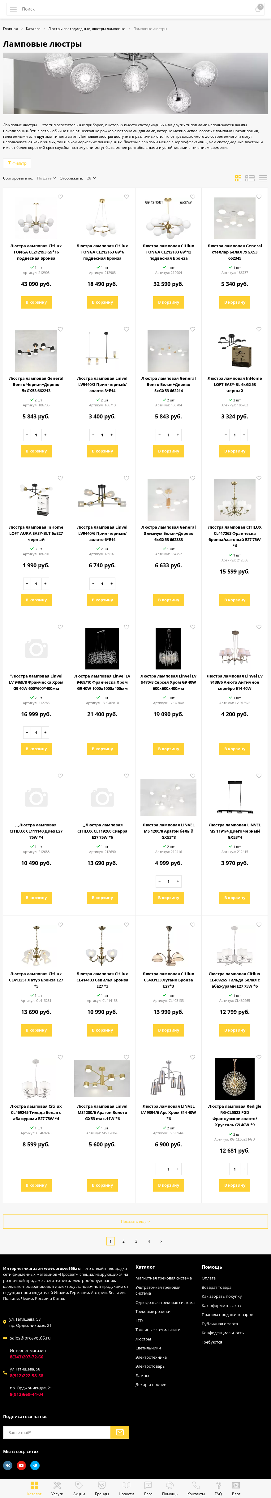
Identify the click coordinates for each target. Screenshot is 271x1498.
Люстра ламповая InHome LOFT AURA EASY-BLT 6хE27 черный (36, 533)
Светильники (148, 1348)
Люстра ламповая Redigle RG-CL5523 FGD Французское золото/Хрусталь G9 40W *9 (234, 1115)
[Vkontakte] (7, 1465)
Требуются (212, 1342)
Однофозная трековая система (165, 1302)
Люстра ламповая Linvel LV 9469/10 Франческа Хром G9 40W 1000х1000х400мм (102, 682)
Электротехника (151, 1357)
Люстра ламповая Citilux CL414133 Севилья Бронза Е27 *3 (102, 980)
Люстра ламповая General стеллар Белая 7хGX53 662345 (235, 252)
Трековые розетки (153, 1311)
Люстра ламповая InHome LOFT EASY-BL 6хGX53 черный (235, 384)
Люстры (143, 1339)
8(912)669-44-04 (26, 1394)
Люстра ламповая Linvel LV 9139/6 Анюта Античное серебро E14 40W (235, 682)
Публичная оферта (220, 1324)
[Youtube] (21, 1465)
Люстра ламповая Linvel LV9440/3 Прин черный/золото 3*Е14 (102, 384)
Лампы (142, 1375)
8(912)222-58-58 (26, 1376)
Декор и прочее (151, 1384)
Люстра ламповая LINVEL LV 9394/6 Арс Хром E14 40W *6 (168, 1112)
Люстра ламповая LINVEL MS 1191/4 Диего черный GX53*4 (235, 831)
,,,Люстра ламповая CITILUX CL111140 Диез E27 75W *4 (36, 831)
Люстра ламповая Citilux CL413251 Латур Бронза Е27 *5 (36, 980)
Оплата (209, 1278)
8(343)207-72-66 (26, 1357)
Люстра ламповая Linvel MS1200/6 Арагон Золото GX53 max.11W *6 (102, 1112)
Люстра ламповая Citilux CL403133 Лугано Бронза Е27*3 (168, 980)
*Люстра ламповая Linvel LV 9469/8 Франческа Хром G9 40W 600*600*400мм (36, 682)
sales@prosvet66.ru (30, 1338)
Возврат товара (216, 1287)
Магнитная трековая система (164, 1278)
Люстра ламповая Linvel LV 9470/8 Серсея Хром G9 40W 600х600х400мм (168, 682)
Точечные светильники (158, 1329)
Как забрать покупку (222, 1296)
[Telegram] (35, 1465)
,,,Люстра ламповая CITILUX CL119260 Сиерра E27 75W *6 (102, 831)
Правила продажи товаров (227, 1314)
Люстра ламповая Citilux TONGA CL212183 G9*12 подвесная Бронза (168, 252)
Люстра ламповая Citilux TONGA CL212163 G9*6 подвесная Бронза (102, 252)
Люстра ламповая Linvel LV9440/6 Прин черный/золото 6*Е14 (102, 533)
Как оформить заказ (221, 1305)
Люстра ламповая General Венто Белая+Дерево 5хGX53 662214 (168, 384)
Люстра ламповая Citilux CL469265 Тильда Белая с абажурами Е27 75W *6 (234, 980)
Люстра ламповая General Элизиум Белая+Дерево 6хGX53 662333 (168, 533)
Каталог (145, 1267)
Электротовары (151, 1366)
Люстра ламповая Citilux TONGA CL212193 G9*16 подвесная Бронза (36, 252)
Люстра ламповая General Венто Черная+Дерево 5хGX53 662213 (36, 384)
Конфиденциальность (223, 1333)
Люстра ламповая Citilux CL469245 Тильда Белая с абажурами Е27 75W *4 (36, 1112)
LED (139, 1320)
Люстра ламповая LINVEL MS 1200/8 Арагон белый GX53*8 (169, 831)
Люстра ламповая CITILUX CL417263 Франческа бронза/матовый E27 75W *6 (235, 536)
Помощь (212, 1267)
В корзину (36, 302)
